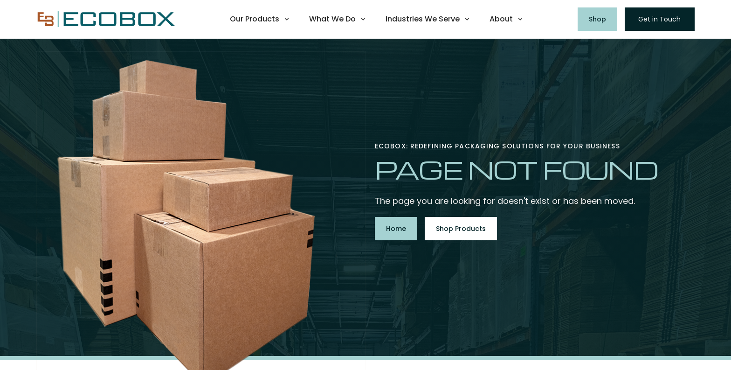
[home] (106, 19)
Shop (597, 19)
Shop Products (461, 228)
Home (396, 228)
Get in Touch (659, 19)
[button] (260, 19)
